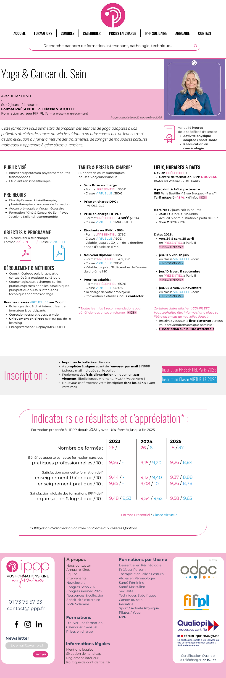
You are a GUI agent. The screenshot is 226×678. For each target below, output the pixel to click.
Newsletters (75, 583)
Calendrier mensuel (81, 627)
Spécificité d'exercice (83, 600)
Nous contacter (78, 565)
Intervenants (76, 578)
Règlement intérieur (82, 658)
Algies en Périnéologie (137, 578)
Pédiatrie (126, 604)
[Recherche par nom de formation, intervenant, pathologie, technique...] (108, 46)
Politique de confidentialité (88, 662)
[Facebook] (16, 624)
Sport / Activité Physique (139, 608)
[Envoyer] (40, 654)
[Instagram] (27, 624)
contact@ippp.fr (26, 608)
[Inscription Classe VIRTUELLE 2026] (189, 379)
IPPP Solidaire (77, 604)
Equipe (72, 574)
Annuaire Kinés (78, 570)
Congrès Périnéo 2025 (84, 591)
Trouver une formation (84, 623)
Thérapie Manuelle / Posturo (141, 574)
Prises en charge (80, 631)
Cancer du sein (130, 600)
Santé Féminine (131, 583)
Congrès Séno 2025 (81, 587)
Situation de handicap (84, 654)
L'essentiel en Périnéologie (140, 565)
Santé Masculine (132, 587)
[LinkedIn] (38, 624)
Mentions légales (80, 649)
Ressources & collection (85, 595)
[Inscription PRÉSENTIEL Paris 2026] (189, 369)
